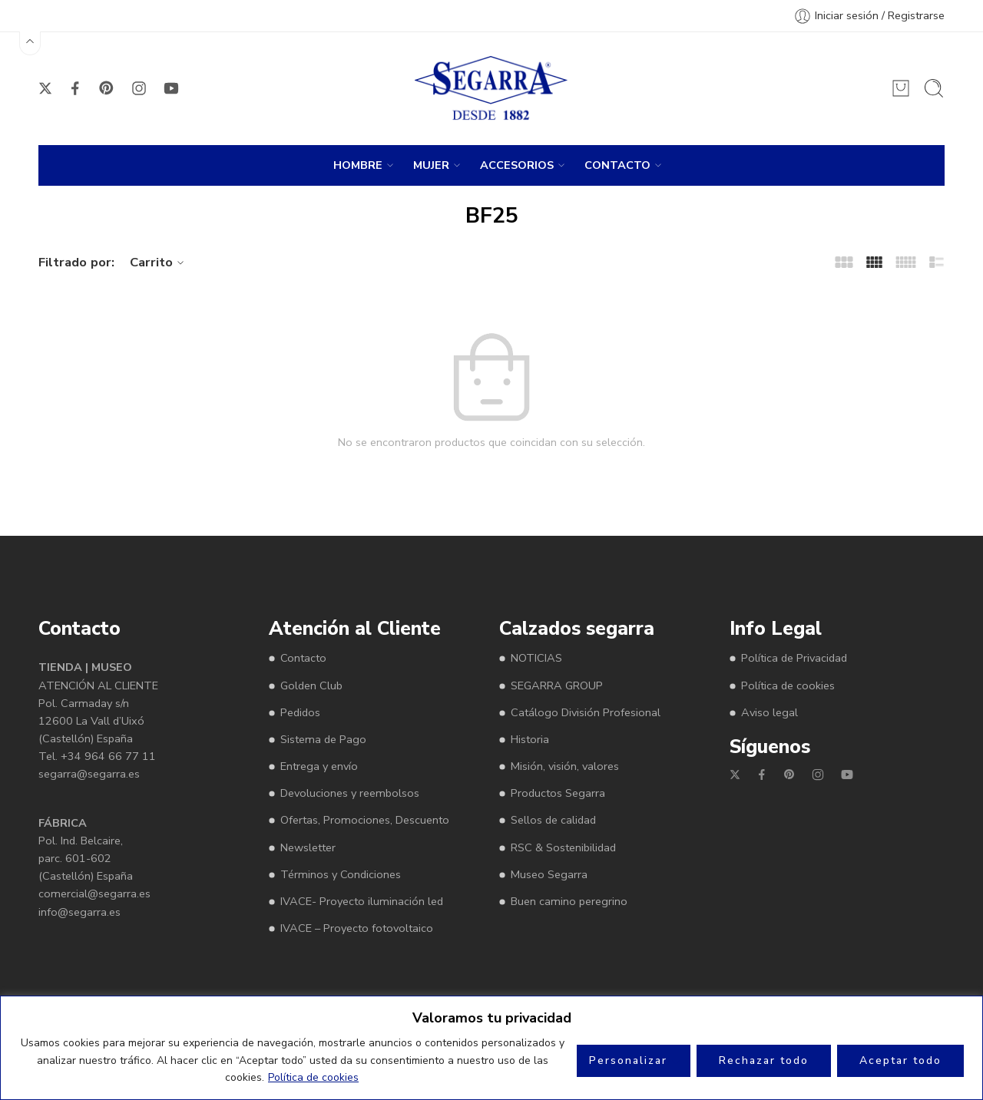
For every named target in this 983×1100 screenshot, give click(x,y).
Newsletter (308, 847)
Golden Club (311, 685)
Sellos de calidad (553, 819)
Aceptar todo (900, 1060)
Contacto (303, 658)
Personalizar (628, 1060)
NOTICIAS (536, 658)
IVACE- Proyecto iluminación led (361, 901)
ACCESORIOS (517, 165)
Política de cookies (313, 1077)
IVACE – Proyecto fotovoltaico (356, 928)
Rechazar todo (764, 1060)
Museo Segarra (549, 874)
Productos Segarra (558, 793)
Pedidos (300, 712)
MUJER (431, 165)
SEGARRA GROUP (557, 685)
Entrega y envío (319, 766)
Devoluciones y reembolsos (349, 793)
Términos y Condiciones (340, 874)
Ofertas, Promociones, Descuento (364, 819)
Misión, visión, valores (565, 766)
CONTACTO (617, 165)
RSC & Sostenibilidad (563, 847)
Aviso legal (769, 712)
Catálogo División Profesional (585, 712)
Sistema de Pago (323, 739)
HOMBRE (357, 165)
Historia (530, 739)
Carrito (159, 262)
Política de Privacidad (794, 658)
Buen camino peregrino (569, 901)
